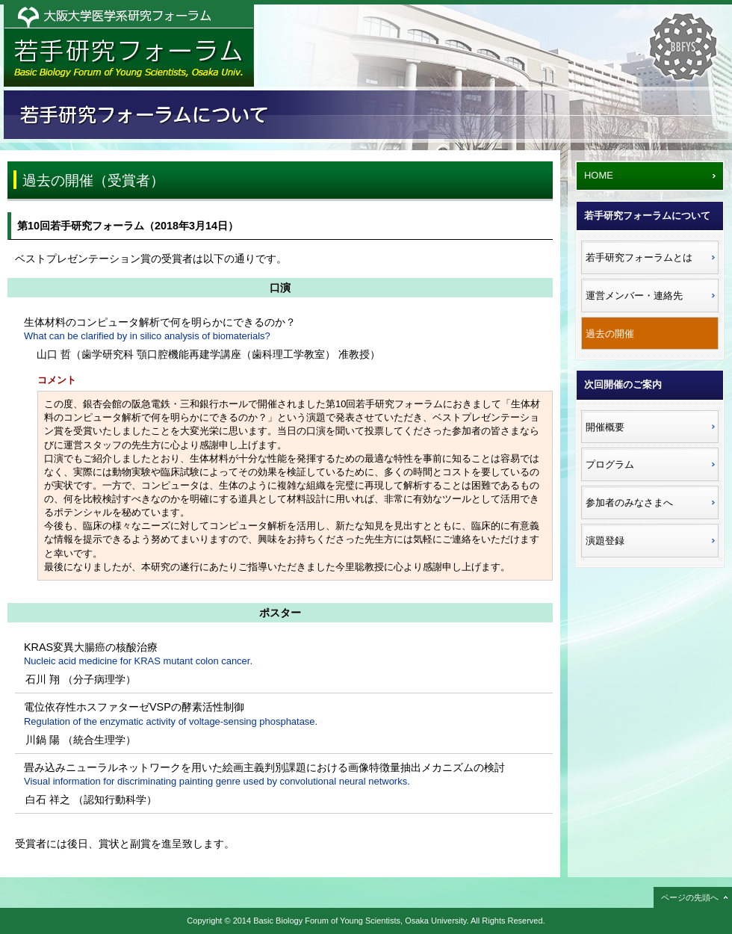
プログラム (610, 464)
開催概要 (605, 427)
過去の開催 (610, 333)
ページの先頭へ (690, 897)
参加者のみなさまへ (629, 502)
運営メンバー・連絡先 (634, 295)
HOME (598, 175)
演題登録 (605, 540)
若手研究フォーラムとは (639, 257)
